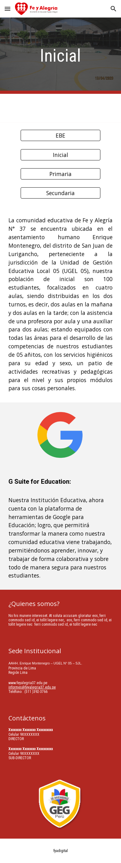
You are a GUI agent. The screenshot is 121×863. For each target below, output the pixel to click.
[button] (7, 8)
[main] (60, 56)
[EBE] (60, 135)
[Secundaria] (60, 193)
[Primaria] (60, 174)
